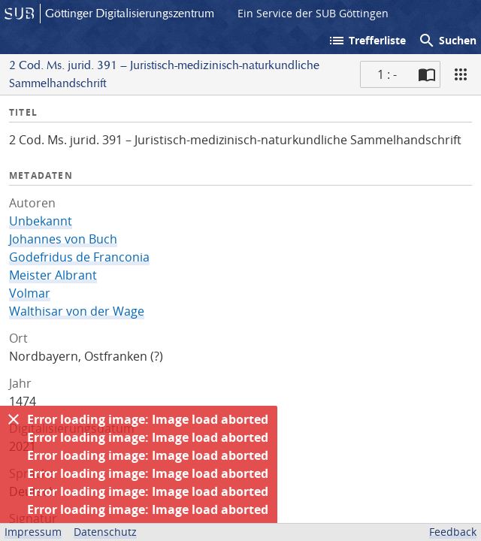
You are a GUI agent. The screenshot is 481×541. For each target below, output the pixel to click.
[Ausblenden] (13, 419)
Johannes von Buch (63, 239)
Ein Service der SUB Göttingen (313, 13)
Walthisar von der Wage (76, 311)
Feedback (452, 531)
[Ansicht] (460, 74)
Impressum (33, 531)
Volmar (29, 293)
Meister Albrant (53, 275)
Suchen (447, 41)
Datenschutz (105, 531)
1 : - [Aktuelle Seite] (387, 74)
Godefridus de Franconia (79, 257)
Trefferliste (367, 41)
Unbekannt (40, 221)
